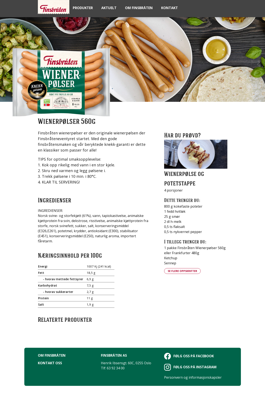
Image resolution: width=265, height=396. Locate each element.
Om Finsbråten (52, 355)
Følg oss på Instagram (190, 367)
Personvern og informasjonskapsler (193, 377)
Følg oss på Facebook (189, 356)
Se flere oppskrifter (182, 271)
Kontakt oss (50, 363)
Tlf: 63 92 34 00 (113, 368)
